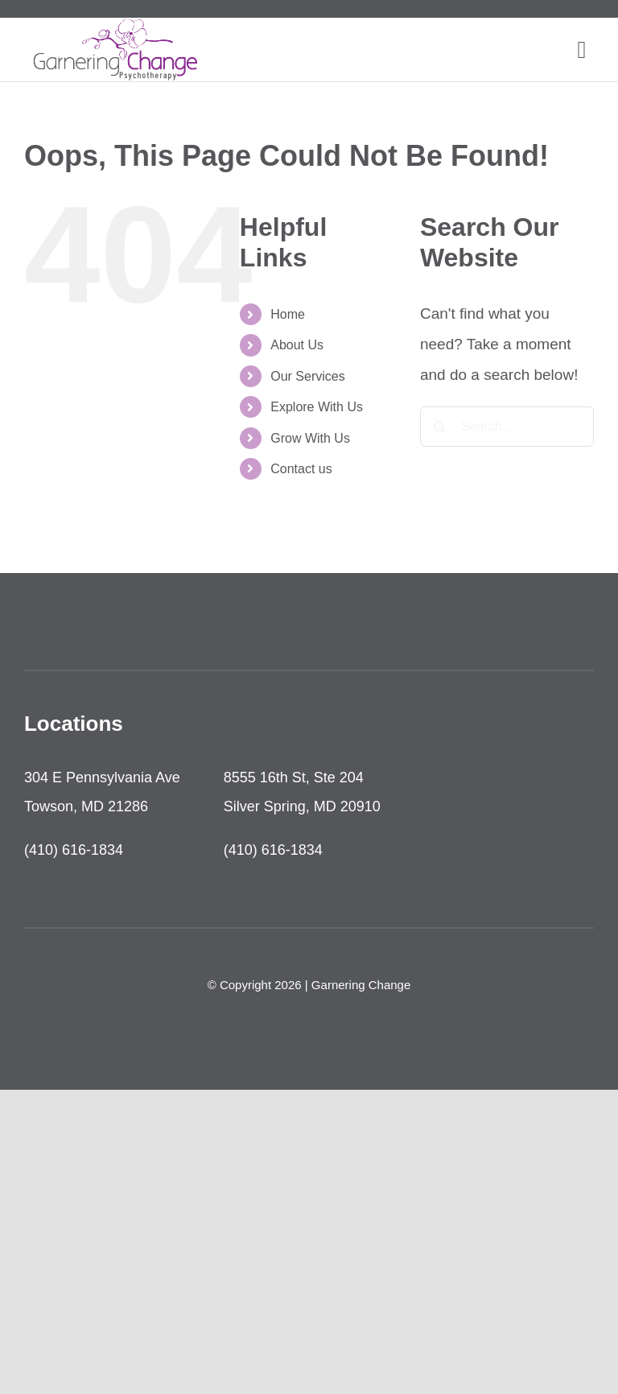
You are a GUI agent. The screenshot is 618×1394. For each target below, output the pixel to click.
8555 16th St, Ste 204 (294, 777)
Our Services (307, 376)
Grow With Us (310, 438)
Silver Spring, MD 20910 (302, 806)
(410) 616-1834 (73, 850)
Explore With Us (316, 407)
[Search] (440, 426)
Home (287, 314)
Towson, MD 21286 (86, 806)
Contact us (301, 469)
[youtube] (588, 9)
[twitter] (562, 9)
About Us (296, 345)
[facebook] (535, 9)
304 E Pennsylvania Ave (102, 777)
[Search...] (507, 426)
